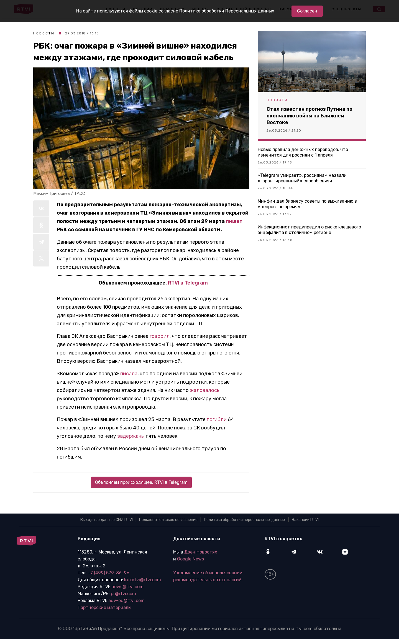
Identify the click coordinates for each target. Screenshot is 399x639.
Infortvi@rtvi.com (142, 579)
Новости (44, 33)
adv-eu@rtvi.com (126, 600)
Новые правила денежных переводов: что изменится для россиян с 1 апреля (303, 152)
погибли (217, 419)
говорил (160, 336)
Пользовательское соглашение (168, 519)
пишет (234, 221)
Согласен (307, 11)
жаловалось (204, 390)
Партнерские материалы (104, 607)
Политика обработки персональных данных (244, 519)
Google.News (190, 559)
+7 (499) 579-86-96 (108, 572)
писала (128, 374)
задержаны (131, 436)
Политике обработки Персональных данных (226, 11)
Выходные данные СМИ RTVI (106, 519)
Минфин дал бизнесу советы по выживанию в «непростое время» (307, 203)
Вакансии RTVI (305, 519)
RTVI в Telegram (188, 283)
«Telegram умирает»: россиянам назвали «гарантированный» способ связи (302, 178)
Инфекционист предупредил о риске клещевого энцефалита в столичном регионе (309, 229)
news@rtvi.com (127, 586)
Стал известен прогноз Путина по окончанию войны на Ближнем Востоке (309, 115)
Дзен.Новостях (200, 552)
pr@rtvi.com (123, 593)
